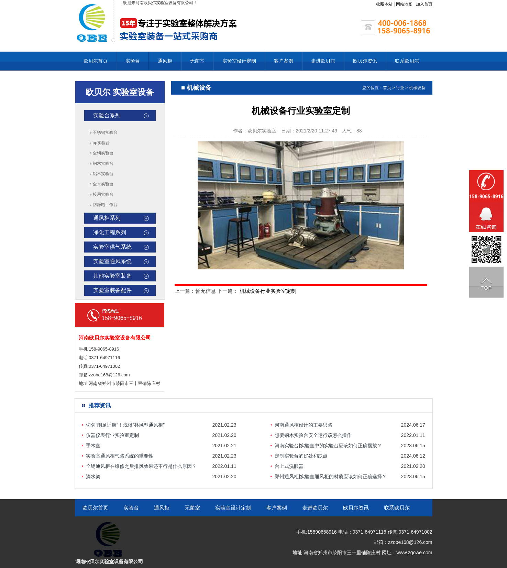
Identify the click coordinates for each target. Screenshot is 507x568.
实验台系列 (107, 115)
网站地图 (404, 4)
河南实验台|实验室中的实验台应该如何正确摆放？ (328, 445)
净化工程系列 (109, 232)
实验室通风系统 (112, 261)
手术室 (93, 445)
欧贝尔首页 (96, 61)
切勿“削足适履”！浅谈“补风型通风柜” (125, 425)
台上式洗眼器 (289, 466)
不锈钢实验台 (105, 132)
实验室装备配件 (112, 290)
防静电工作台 (105, 204)
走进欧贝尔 (323, 61)
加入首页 (424, 4)
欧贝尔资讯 (365, 61)
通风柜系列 (107, 218)
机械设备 (417, 87)
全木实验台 (103, 184)
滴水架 (93, 476)
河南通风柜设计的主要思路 (303, 425)
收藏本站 (384, 4)
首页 (387, 87)
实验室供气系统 (112, 247)
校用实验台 (103, 194)
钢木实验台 (103, 163)
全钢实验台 (103, 153)
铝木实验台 (103, 173)
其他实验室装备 (112, 276)
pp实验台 (101, 142)
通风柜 (165, 61)
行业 (400, 87)
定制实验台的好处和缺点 (301, 456)
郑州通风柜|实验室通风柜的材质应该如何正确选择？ (331, 476)
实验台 (132, 61)
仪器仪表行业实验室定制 (112, 435)
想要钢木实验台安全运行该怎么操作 (313, 435)
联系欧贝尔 (407, 61)
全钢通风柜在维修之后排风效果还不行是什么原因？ (141, 466)
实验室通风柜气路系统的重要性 (119, 456)
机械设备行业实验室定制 (268, 291)
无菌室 (197, 61)
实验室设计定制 (239, 61)
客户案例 (283, 61)
